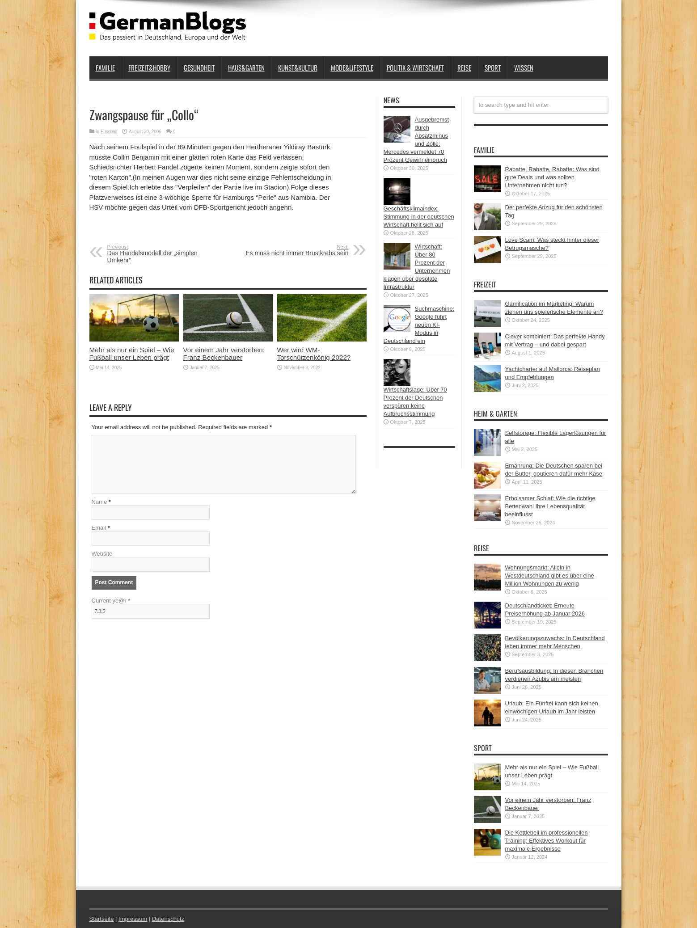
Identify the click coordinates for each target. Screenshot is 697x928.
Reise (464, 67)
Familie (105, 67)
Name (99, 501)
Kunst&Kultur (297, 67)
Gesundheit (199, 67)
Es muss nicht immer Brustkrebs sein (294, 250)
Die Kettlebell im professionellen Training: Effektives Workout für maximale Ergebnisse (546, 840)
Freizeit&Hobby (149, 67)
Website (102, 553)
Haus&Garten (246, 67)
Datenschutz (168, 918)
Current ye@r (111, 600)
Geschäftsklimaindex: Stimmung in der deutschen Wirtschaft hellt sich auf (419, 216)
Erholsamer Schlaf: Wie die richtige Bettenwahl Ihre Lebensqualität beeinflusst (550, 506)
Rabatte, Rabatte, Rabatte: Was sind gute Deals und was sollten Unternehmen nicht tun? (552, 177)
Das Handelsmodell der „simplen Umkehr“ (162, 254)
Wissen (523, 67)
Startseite (101, 918)
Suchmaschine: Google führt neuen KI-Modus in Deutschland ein (419, 324)
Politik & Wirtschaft (415, 67)
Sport (493, 67)
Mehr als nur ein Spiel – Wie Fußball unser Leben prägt (131, 353)
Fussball (109, 131)
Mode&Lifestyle (352, 67)
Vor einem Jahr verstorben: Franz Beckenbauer (224, 353)
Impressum (132, 918)
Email (99, 527)
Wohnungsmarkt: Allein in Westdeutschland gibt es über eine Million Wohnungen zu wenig (549, 575)
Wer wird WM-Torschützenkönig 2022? (314, 353)
